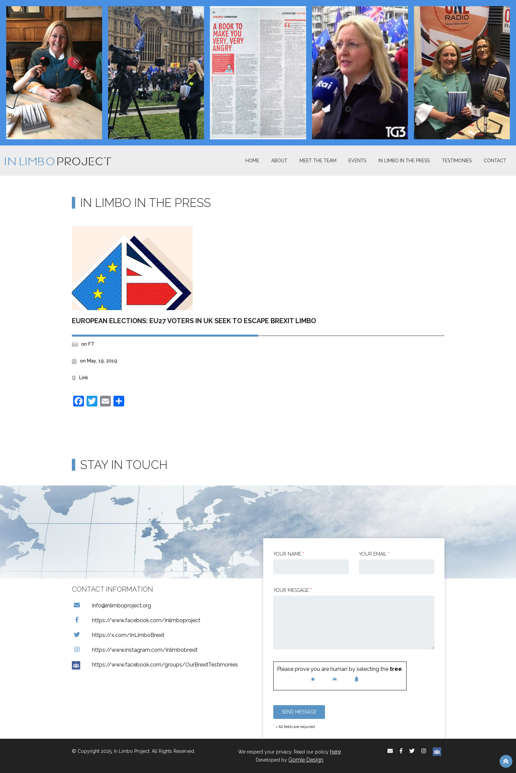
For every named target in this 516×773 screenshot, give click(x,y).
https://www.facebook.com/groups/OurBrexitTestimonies (155, 664)
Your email (374, 554)
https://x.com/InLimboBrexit (118, 635)
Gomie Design (305, 760)
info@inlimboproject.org (111, 605)
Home (252, 160)
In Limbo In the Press (404, 160)
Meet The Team (317, 160)
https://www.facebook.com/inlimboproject (136, 620)
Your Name (288, 554)
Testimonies (457, 160)
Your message (292, 590)
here (335, 751)
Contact (495, 160)
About (279, 160)
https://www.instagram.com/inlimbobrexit (135, 650)
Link (83, 377)
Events (357, 160)
